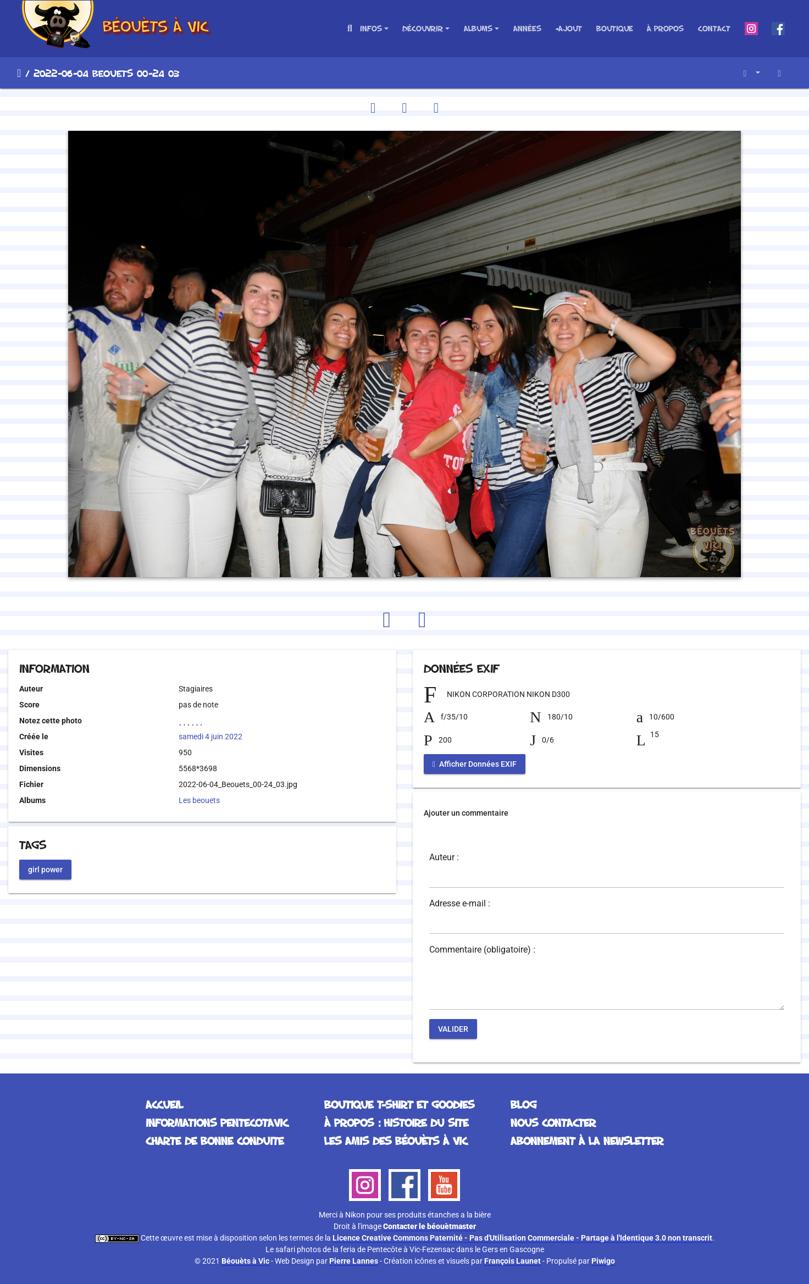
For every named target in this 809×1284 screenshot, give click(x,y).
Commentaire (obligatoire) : (482, 949)
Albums (478, 28)
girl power (45, 869)
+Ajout (568, 28)
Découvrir (422, 28)
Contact (714, 28)
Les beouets (199, 800)
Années (527, 28)
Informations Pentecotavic (217, 1122)
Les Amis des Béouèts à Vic (395, 1140)
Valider (453, 1029)
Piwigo (603, 1261)
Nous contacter (553, 1122)
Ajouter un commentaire (466, 813)
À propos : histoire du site (396, 1122)
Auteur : (444, 857)
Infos (371, 28)
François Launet (512, 1261)
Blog (523, 1104)
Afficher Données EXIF (475, 764)
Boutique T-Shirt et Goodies (399, 1104)
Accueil (19, 73)
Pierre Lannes (353, 1261)
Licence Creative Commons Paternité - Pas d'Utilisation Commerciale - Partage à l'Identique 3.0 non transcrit (522, 1237)
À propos (665, 28)
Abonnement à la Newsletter (587, 1140)
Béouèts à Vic (245, 1261)
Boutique (614, 28)
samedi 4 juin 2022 (210, 736)
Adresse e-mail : (459, 903)
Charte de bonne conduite (215, 1140)
